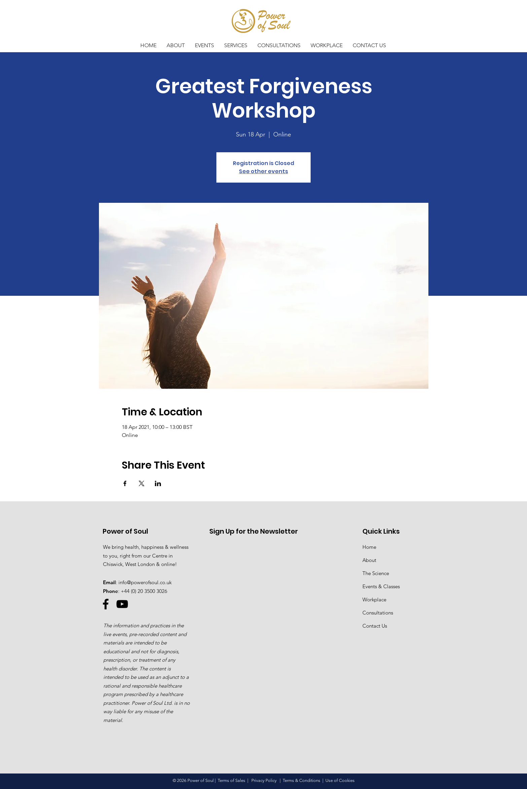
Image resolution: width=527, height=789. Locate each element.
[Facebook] (106, 604)
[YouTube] (122, 604)
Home (369, 547)
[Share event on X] (141, 483)
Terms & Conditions (301, 780)
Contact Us (374, 626)
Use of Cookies (340, 780)
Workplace (374, 599)
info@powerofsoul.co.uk (145, 582)
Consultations (377, 612)
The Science (375, 573)
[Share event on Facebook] (125, 483)
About (369, 560)
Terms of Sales (231, 780)
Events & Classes (381, 586)
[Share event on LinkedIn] (158, 483)
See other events (263, 171)
